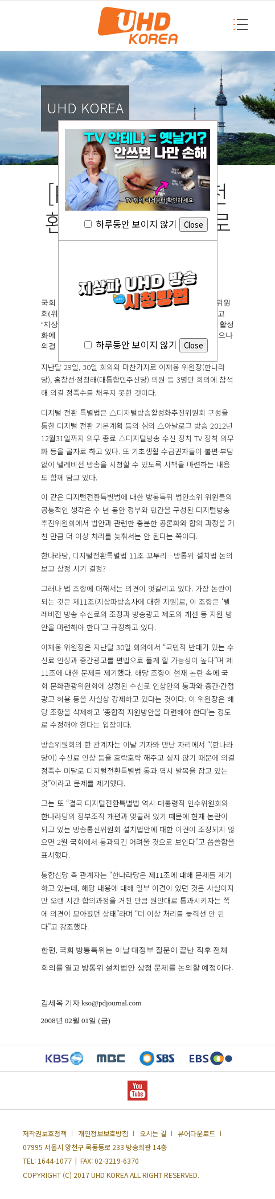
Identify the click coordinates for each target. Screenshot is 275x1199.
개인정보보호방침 (103, 1133)
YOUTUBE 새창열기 (137, 1091)
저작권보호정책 (45, 1133)
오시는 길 (152, 1133)
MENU (236, 24)
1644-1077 (55, 1161)
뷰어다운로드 (196, 1133)
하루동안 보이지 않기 (146, 224)
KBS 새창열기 (65, 1058)
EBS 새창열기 (211, 1058)
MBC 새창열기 (111, 1058)
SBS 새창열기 (157, 1058)
